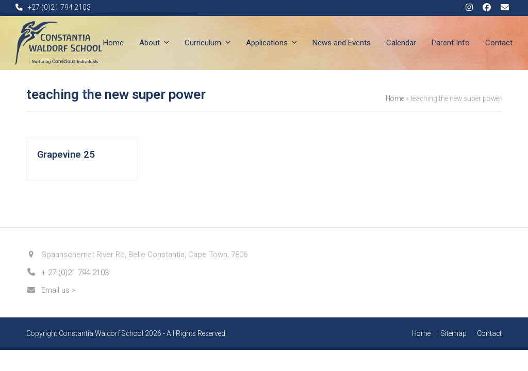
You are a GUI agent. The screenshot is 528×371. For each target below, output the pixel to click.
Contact (489, 333)
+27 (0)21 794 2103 (59, 7)
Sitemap (454, 333)
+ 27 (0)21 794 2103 (75, 272)
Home (395, 98)
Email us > (58, 290)
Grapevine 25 (66, 154)
